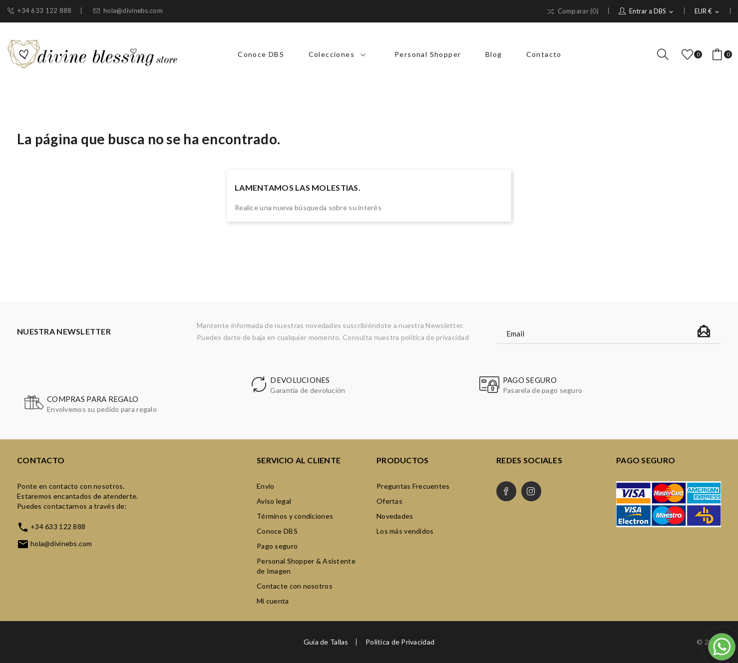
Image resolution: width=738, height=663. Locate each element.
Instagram (531, 491)
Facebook (506, 491)
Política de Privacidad (400, 642)
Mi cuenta (273, 601)
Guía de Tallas (326, 642)
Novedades (394, 516)
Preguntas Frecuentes (413, 486)
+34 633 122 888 (39, 10)
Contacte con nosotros (295, 586)
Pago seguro (277, 546)
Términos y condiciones (295, 516)
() (689, 54)
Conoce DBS (277, 531)
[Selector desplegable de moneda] (708, 11)
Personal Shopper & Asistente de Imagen (306, 566)
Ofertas (389, 501)
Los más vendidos (404, 531)
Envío (265, 486)
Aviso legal (274, 501)
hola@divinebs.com (128, 10)
